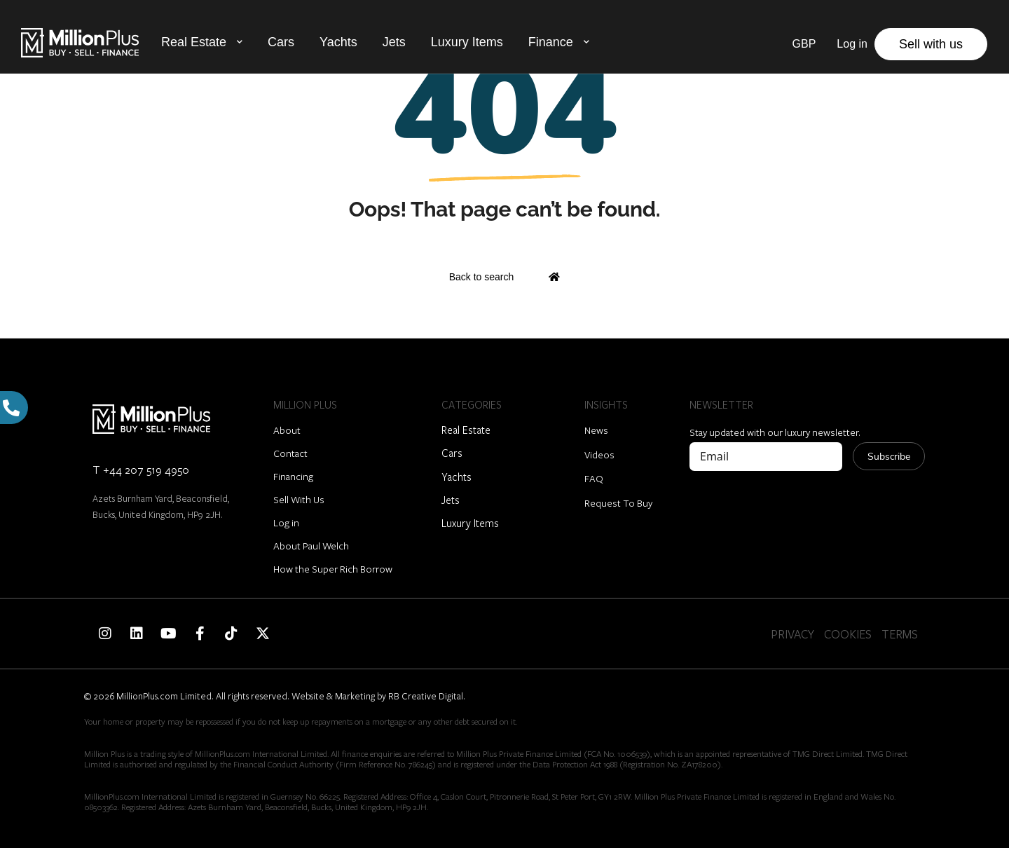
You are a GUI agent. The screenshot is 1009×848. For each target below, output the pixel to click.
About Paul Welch (311, 545)
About (287, 430)
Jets (394, 42)
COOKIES (848, 634)
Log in (286, 522)
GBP (804, 44)
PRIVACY (792, 634)
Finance (550, 42)
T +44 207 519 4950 (140, 469)
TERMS (899, 634)
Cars (281, 42)
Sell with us (931, 44)
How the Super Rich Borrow (332, 568)
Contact (290, 453)
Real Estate (193, 42)
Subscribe (888, 456)
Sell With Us (298, 499)
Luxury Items (467, 42)
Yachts (338, 42)
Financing (293, 476)
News (596, 430)
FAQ (593, 478)
